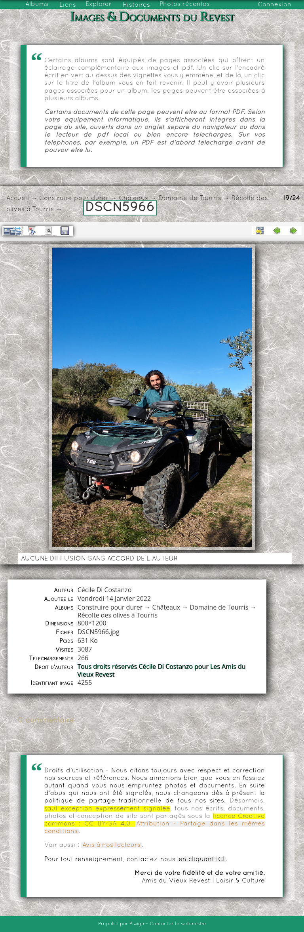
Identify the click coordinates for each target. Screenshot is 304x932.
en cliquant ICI (202, 859)
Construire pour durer (73, 198)
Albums (36, 4)
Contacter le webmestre (178, 924)
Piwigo (136, 924)
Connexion (274, 5)
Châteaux (133, 198)
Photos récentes (185, 4)
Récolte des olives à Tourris (118, 615)
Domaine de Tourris (190, 198)
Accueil (17, 198)
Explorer (99, 4)
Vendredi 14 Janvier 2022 (114, 598)
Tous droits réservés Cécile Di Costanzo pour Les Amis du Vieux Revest (162, 670)
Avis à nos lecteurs (111, 845)
